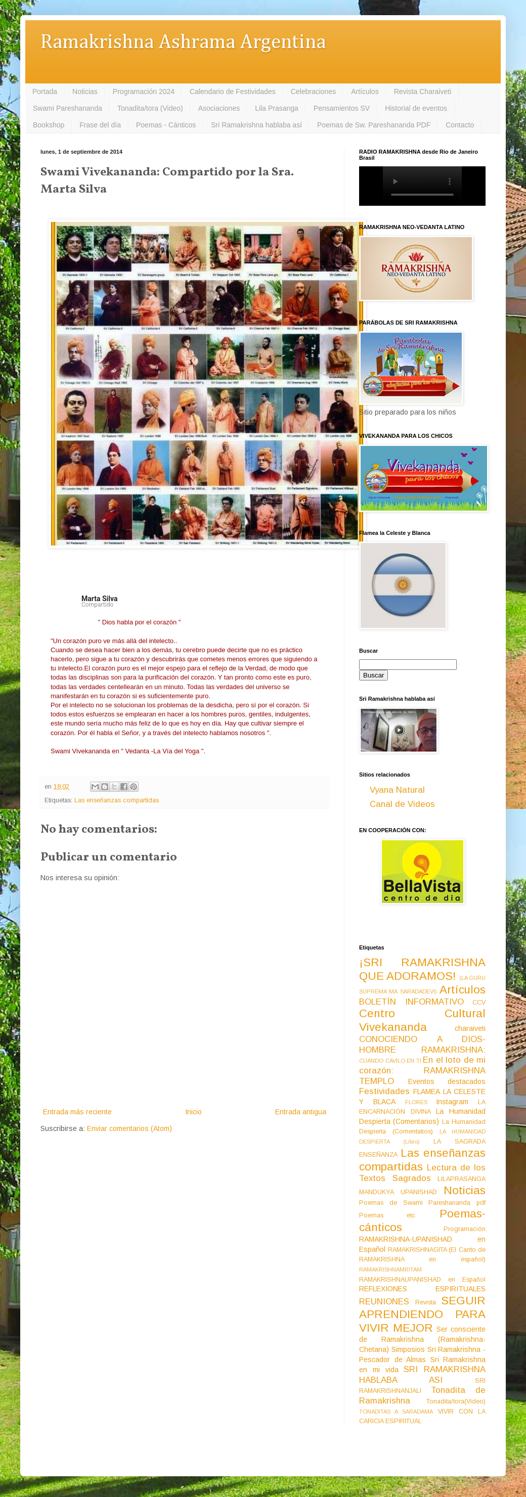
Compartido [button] (98, 605)
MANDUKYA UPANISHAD (398, 1192)
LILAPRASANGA (461, 1179)
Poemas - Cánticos (166, 125)
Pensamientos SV (342, 108)
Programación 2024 (143, 91)
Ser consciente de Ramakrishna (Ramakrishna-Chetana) (422, 1339)
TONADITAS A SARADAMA (396, 1412)
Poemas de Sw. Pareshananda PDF (373, 125)
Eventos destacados (447, 1081)
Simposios (408, 1349)
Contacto (460, 125)
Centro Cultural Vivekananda (422, 1020)
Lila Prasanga (276, 108)
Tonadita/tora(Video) (456, 1401)
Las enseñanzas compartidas (116, 800)
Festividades (384, 1091)
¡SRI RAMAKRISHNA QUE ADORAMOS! (422, 969)
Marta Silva (99, 599)
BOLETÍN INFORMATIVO (411, 1002)
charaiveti (470, 1028)
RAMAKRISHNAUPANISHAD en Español (422, 1279)
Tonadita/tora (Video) (150, 108)
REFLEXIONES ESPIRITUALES (422, 1289)
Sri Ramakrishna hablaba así (256, 125)
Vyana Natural (397, 790)
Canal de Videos (402, 804)
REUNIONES (384, 1301)
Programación (465, 1229)
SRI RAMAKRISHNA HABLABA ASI (422, 1375)
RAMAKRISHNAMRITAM (390, 1269)
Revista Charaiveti (423, 91)
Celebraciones (313, 91)
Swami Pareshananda (67, 108)
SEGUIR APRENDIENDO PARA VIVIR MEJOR (422, 1314)
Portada (44, 91)
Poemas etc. (388, 1215)
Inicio (193, 1112)
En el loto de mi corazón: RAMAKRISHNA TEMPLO (422, 1070)
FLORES (416, 1102)
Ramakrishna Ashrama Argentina (183, 43)
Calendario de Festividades (233, 91)
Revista (425, 1302)
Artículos (364, 91)
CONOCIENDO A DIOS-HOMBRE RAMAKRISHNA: (422, 1044)
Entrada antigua (300, 1112)
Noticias (85, 91)
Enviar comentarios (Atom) (129, 1128)
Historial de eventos (416, 108)
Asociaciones (219, 108)
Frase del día (100, 125)
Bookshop (48, 125)
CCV (479, 1002)
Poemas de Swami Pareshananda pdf (422, 1202)
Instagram (452, 1102)
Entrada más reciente (77, 1112)
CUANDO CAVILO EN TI (390, 1061)
